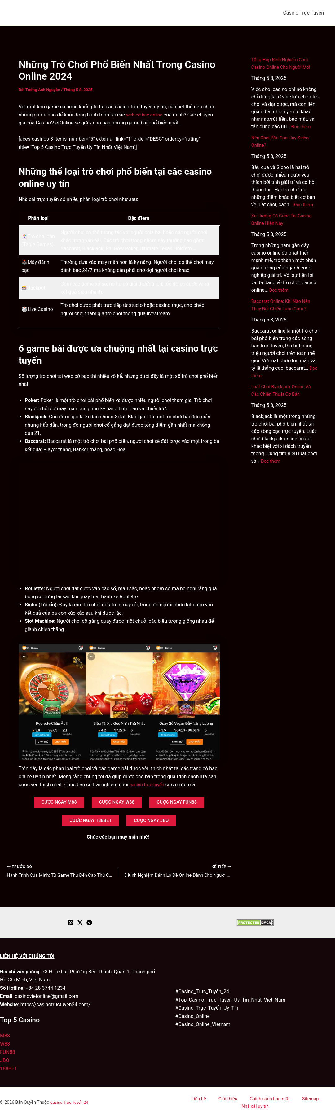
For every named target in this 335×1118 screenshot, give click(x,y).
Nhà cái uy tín (314, 1102)
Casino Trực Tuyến (303, 13)
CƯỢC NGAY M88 (51, 803)
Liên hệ (189, 1102)
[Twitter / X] (80, 923)
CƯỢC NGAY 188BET (87, 824)
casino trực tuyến (149, 785)
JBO (4, 1060)
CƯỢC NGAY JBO (155, 824)
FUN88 (7, 1052)
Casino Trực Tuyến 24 (71, 1102)
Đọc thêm (302, 126)
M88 (5, 1036)
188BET (8, 1069)
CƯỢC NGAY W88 (116, 803)
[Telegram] (89, 923)
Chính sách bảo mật (249, 1102)
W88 (5, 1044)
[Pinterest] (70, 923)
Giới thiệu (212, 1102)
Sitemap (285, 1102)
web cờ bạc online (146, 115)
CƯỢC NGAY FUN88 (184, 803)
